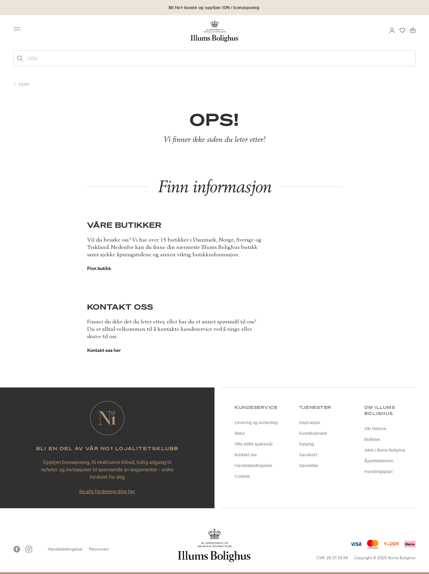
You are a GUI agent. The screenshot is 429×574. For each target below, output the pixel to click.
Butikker (372, 439)
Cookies (242, 476)
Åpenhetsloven (378, 461)
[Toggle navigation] (19, 31)
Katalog (306, 444)
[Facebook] (16, 549)
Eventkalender (313, 433)
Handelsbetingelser (253, 465)
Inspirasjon (309, 422)
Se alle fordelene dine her (107, 491)
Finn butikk (99, 268)
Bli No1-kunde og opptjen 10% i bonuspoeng (214, 7)
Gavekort (308, 455)
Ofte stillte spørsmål (253, 444)
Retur (240, 433)
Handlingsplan (378, 471)
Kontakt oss (246, 455)
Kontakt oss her (104, 350)
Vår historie (375, 428)
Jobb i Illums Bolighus (384, 450)
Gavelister (309, 465)
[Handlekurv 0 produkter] (413, 29)
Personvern (99, 549)
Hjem (24, 84)
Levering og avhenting (256, 422)
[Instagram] (28, 549)
